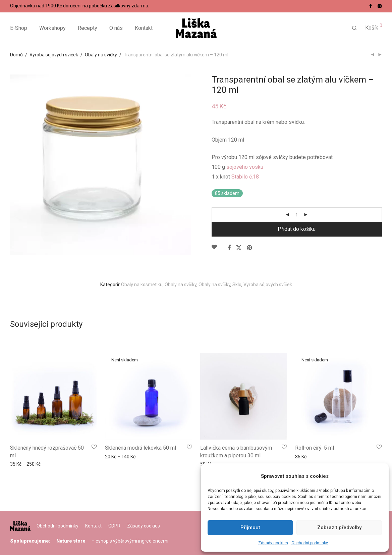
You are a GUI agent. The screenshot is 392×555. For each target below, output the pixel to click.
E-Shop (18, 28)
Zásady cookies (273, 543)
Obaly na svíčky (101, 54)
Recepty (87, 28)
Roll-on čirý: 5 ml (314, 448)
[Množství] (296, 215)
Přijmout (250, 527)
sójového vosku (244, 167)
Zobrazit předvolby (339, 527)
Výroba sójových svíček (54, 54)
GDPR (114, 525)
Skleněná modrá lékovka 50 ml (140, 448)
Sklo (236, 284)
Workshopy (52, 28)
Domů (16, 54)
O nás (116, 28)
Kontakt (144, 28)
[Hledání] (354, 28)
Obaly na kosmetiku (142, 284)
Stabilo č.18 (245, 176)
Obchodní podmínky (309, 543)
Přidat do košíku (297, 229)
